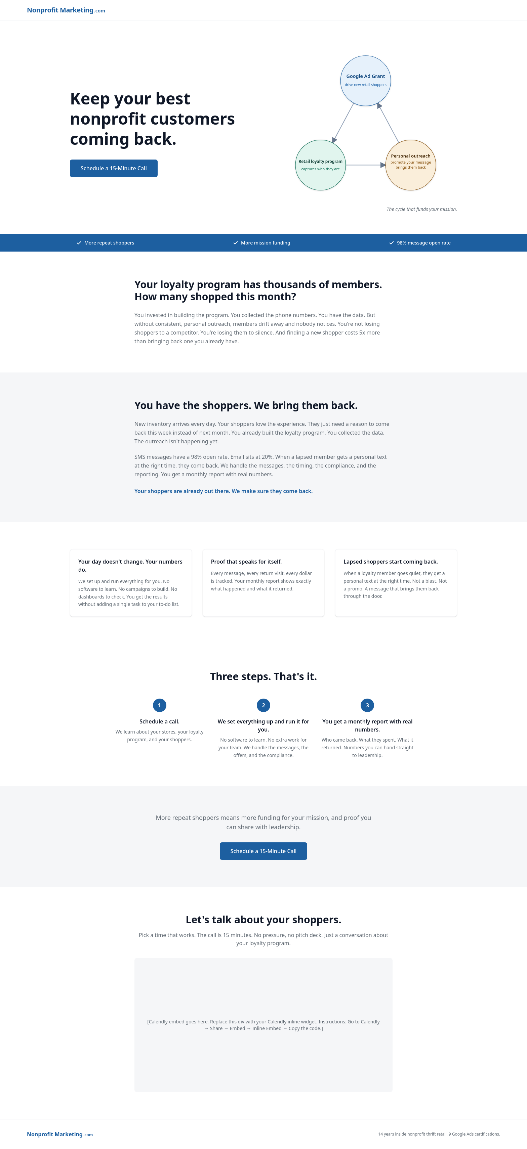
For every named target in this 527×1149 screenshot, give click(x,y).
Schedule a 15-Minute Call (114, 168)
